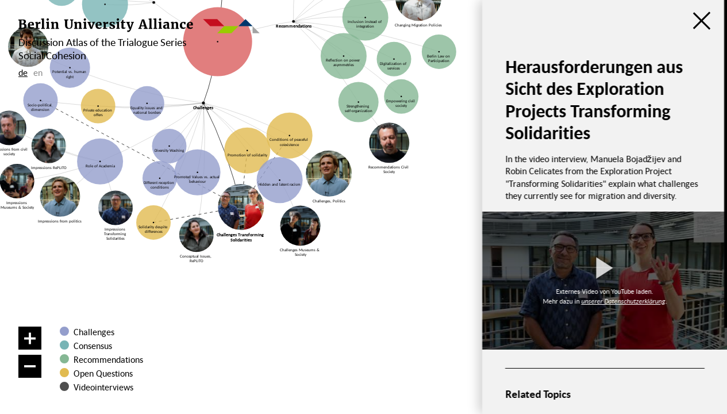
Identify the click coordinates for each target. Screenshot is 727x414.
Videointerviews (103, 387)
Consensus (93, 345)
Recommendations (108, 359)
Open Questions (103, 373)
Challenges (94, 331)
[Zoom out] (29, 366)
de (23, 72)
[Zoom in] (29, 338)
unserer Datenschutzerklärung (623, 301)
